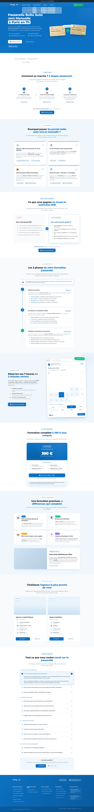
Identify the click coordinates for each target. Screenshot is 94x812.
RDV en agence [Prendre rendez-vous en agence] (79, 4)
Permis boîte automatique (18, 793)
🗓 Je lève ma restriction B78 (47, 250)
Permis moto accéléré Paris (33, 792)
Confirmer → (81, 414)
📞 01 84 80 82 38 (40, 765)
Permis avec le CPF (60, 789)
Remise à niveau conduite (47, 791)
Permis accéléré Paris (17, 791)
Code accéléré (37, 5)
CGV (58, 808)
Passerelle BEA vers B (46, 793)
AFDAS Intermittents (60, 795)
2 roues (52, 5)
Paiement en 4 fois (60, 797)
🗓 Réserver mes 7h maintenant (17, 404)
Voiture (45, 5)
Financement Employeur (61, 793)
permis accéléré (61, 151)
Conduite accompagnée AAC (18, 796)
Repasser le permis (17, 799)
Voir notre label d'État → (54, 565)
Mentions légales (63, 808)
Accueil (16, 58)
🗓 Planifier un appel (52, 765)
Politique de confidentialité (71, 808)
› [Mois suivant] (83, 372)
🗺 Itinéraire (37, 638)
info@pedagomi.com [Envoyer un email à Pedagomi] (75, 780)
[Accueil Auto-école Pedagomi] (16, 780)
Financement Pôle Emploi (61, 791)
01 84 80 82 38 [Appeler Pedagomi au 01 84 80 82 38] (63, 780)
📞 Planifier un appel (28, 41)
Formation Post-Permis (46, 789)
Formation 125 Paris (31, 789)
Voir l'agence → (23, 638)
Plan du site (80, 808)
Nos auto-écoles (26, 5)
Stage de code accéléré (18, 789)
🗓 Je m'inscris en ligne (15, 41)
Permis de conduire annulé (18, 801)
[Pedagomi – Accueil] (14, 5)
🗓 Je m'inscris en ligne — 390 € (47, 475)
